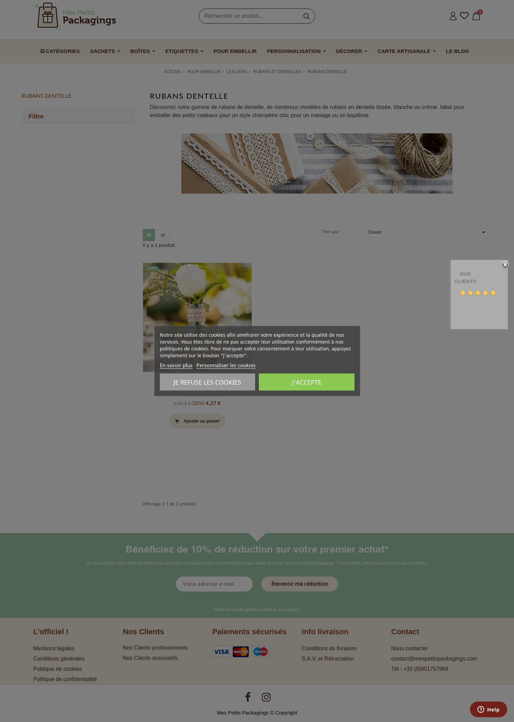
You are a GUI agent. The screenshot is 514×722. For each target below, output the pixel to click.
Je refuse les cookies (207, 382)
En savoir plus (176, 365)
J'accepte (306, 382)
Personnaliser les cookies (225, 365)
